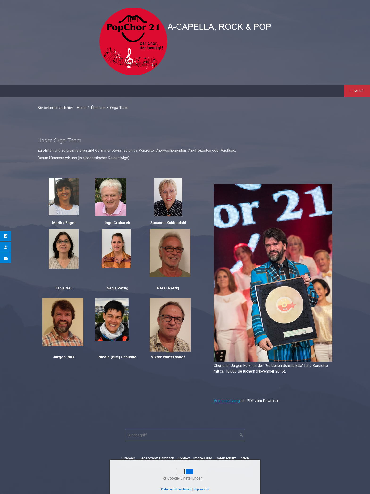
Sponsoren (123, 91)
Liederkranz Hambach (156, 458)
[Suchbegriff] (185, 435)
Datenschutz (225, 458)
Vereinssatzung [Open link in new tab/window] (227, 400)
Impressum (202, 458)
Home (11, 91)
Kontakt (204, 91)
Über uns (37, 91)
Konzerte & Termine (79, 91)
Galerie (152, 91)
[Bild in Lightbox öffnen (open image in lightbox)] (273, 273)
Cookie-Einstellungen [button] (182, 478)
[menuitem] (11, 91)
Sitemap (128, 458)
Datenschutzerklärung (176, 489)
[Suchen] (241, 435)
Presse (178, 91)
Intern (244, 458)
